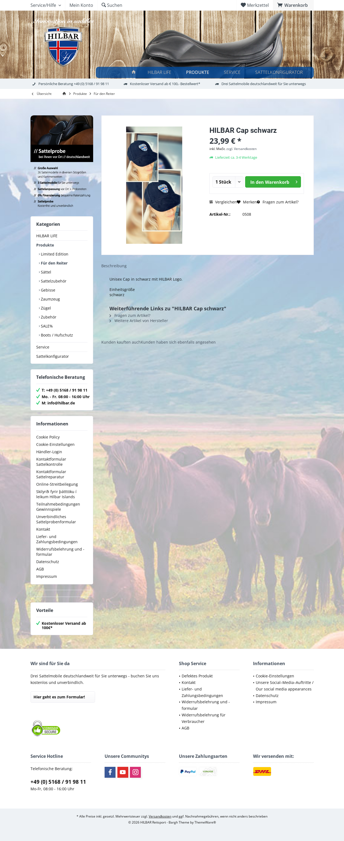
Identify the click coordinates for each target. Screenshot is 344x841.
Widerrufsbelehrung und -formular (60, 551)
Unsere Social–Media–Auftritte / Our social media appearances (284, 686)
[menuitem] (293, 5)
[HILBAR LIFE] (160, 72)
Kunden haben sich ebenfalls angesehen (178, 342)
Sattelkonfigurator (52, 356)
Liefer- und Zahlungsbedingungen (57, 539)
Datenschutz (47, 561)
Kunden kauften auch (121, 342)
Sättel (45, 272)
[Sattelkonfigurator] (279, 72)
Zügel (45, 308)
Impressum (46, 576)
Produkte (45, 245)
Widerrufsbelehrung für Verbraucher (204, 718)
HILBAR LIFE (46, 235)
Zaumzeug (50, 299)
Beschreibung (114, 265)
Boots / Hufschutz (56, 335)
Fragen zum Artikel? (278, 202)
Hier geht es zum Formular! (59, 696)
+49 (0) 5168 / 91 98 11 (58, 781)
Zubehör (48, 317)
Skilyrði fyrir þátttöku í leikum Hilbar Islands (56, 494)
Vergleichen (223, 202)
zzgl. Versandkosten (241, 148)
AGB (40, 569)
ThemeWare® (205, 822)
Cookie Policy (48, 437)
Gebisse (47, 290)
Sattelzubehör (53, 281)
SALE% (46, 326)
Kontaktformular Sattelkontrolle (51, 461)
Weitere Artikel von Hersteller (138, 320)
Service (42, 347)
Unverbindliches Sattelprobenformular (56, 519)
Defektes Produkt (197, 675)
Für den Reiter (54, 263)
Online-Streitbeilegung (57, 484)
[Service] (233, 72)
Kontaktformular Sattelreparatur (51, 474)
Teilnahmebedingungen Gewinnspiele (58, 506)
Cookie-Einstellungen (55, 444)
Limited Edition (54, 254)
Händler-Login (49, 451)
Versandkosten (160, 816)
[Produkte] (198, 72)
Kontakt (43, 529)
